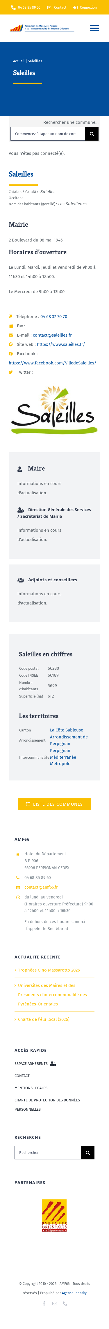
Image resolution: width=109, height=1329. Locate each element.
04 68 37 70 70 (53, 316)
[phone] (65, 1303)
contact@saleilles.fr (52, 335)
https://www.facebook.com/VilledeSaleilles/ (53, 363)
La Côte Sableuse (66, 730)
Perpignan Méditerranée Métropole (63, 757)
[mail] (54, 1303)
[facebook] (44, 1303)
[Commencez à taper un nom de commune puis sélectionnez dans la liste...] (47, 134)
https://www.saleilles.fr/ (61, 344)
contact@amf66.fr (41, 887)
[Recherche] (92, 134)
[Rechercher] (48, 1152)
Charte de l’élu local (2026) (43, 1019)
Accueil (19, 61)
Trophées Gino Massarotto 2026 (49, 970)
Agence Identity (74, 1293)
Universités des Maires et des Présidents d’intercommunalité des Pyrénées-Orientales (52, 995)
